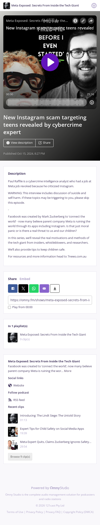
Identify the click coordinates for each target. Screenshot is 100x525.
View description (19, 143)
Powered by (50, 488)
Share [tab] (12, 279)
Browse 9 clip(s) (20, 457)
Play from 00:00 (20, 307)
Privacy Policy (34, 512)
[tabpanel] (50, 219)
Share (44, 143)
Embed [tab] (25, 279)
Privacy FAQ (53, 512)
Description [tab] (17, 173)
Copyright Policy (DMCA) (78, 512)
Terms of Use (15, 512)
